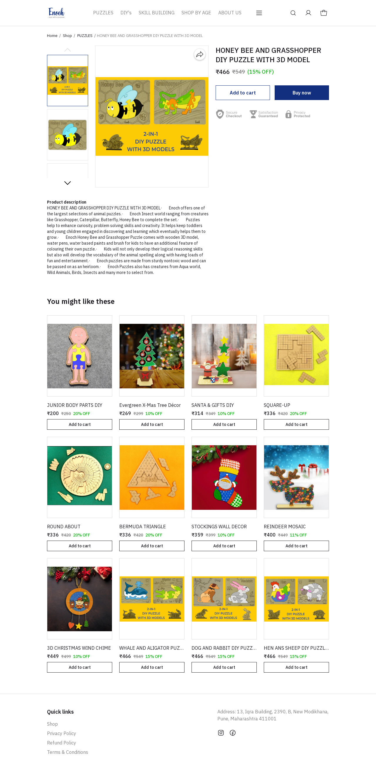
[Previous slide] (67, 50)
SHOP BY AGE (196, 13)
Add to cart (243, 93)
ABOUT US (229, 13)
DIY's (126, 13)
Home (52, 35)
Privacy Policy (61, 733)
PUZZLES (103, 13)
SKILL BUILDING (156, 13)
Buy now (302, 93)
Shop (67, 35)
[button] (67, 80)
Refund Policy (61, 743)
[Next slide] (67, 182)
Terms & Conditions (67, 752)
